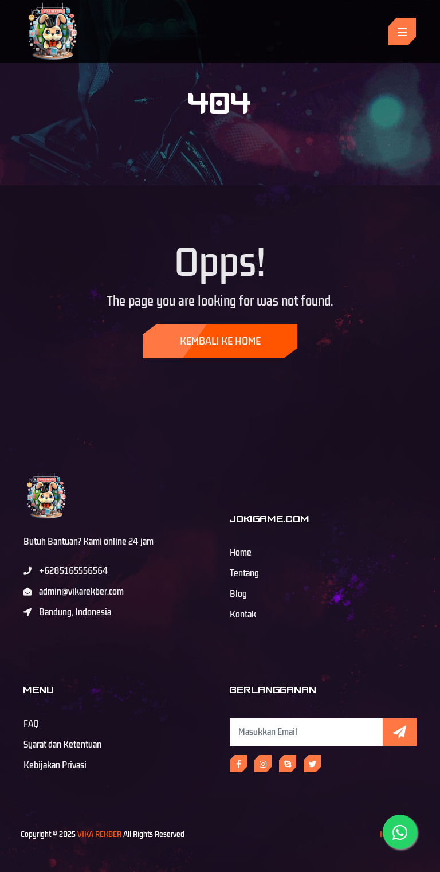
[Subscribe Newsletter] (306, 732)
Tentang (244, 573)
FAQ (31, 724)
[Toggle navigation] (402, 31)
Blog (238, 594)
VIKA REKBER (99, 834)
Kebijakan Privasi (55, 765)
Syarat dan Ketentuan (62, 744)
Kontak (243, 614)
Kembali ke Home (220, 341)
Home (241, 552)
